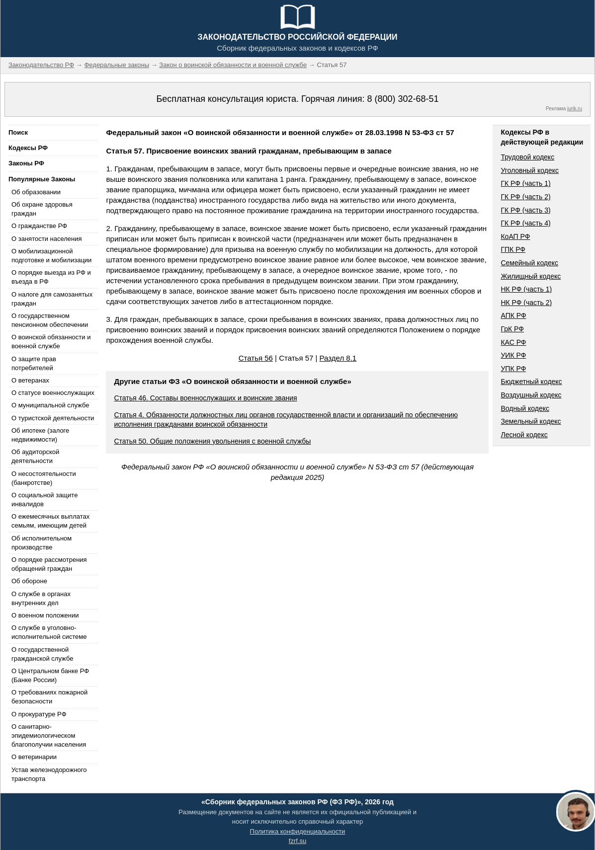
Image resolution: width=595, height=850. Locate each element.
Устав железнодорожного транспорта (48, 774)
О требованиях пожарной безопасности (49, 697)
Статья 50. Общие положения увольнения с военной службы (212, 441)
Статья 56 (256, 358)
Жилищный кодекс (531, 276)
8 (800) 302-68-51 (402, 99)
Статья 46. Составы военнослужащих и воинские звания (205, 398)
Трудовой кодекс (527, 157)
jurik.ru (574, 108)
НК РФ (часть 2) (526, 303)
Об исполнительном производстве (41, 543)
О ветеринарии (34, 757)
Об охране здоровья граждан (42, 209)
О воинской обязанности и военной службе (50, 341)
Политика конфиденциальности (297, 831)
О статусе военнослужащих (52, 392)
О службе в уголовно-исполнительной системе (49, 632)
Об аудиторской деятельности (35, 456)
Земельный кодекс (531, 421)
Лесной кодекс (524, 435)
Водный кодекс (525, 408)
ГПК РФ (513, 249)
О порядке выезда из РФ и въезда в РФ (51, 277)
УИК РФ (513, 355)
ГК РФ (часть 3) (525, 210)
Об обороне (29, 581)
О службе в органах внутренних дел (41, 598)
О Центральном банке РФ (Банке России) (50, 675)
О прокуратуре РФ (39, 714)
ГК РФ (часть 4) (525, 223)
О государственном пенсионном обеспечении (49, 320)
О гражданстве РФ (39, 226)
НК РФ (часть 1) (526, 289)
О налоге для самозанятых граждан (51, 299)
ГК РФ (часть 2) (525, 197)
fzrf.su (297, 841)
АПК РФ (513, 315)
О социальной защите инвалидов (44, 499)
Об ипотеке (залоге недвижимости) (40, 435)
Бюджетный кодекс (531, 382)
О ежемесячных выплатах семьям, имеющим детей (50, 521)
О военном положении (45, 615)
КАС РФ (513, 342)
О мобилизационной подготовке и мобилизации (51, 255)
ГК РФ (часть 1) (525, 183)
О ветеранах (30, 380)
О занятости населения (46, 238)
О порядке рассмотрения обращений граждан (49, 564)
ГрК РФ (512, 329)
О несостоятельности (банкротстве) (43, 478)
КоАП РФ (515, 236)
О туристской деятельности (52, 418)
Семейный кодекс (529, 263)
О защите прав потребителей (33, 363)
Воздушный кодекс (531, 395)
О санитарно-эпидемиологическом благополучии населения (48, 735)
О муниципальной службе (50, 405)
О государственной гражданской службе (42, 654)
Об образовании (36, 192)
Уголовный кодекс (530, 170)
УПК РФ (513, 369)
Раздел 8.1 (338, 358)
